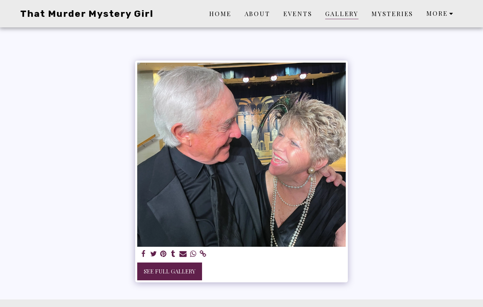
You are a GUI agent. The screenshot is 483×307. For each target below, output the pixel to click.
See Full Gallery (170, 271)
